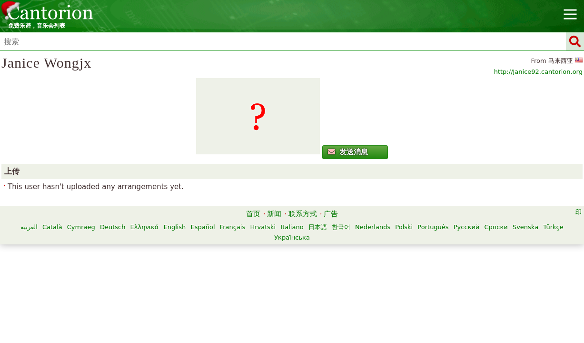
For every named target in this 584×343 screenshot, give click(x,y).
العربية (147, 279)
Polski (228, 290)
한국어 (165, 290)
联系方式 (302, 266)
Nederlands (197, 290)
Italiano (410, 279)
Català (170, 279)
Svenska (350, 290)
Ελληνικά (262, 279)
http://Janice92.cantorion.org (480, 87)
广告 (331, 266)
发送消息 (114, 189)
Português (257, 290)
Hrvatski (381, 279)
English (293, 279)
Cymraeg (199, 279)
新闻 (274, 266)
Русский (291, 290)
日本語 (435, 279)
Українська (410, 290)
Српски (320, 290)
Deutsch (231, 279)
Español (321, 279)
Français (351, 279)
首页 (253, 266)
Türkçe (377, 290)
